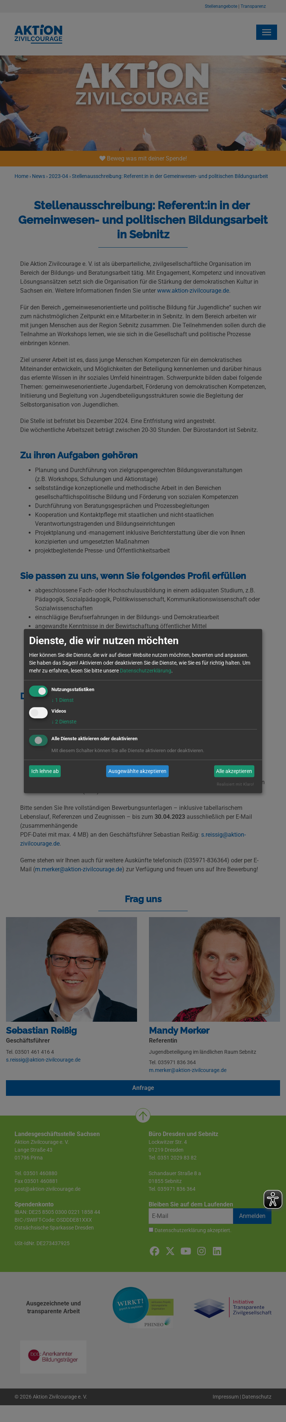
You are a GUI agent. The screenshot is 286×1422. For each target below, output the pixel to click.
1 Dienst (62, 700)
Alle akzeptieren (234, 771)
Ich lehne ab (45, 771)
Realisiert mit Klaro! (235, 784)
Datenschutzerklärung (145, 671)
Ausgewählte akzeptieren (137, 771)
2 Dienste (63, 722)
